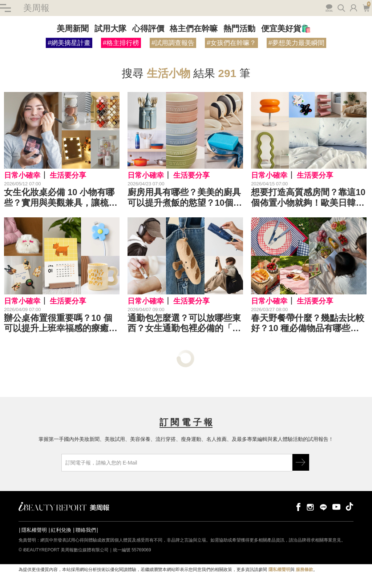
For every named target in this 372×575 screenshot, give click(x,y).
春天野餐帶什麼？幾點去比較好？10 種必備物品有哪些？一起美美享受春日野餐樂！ (307, 323)
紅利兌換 (61, 530)
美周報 (36, 8)
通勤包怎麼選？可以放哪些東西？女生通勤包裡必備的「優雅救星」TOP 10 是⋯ (184, 323)
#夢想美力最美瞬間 (296, 43)
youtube (336, 506)
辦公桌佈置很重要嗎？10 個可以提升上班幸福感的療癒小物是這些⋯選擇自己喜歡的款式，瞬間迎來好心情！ (60, 323)
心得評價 (148, 28)
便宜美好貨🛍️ (286, 28)
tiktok (349, 506)
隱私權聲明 (34, 530)
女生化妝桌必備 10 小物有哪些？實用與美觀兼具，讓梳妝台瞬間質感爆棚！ (60, 197)
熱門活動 (239, 28)
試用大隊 (110, 28)
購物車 (366, 7)
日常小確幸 (22, 176)
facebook (297, 506)
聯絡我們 (86, 530)
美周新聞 (73, 28)
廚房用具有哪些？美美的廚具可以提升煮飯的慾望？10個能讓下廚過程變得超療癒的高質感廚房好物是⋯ (185, 197)
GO (300, 462)
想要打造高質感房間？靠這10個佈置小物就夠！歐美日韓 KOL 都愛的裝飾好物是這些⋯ (308, 197)
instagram (310, 506)
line (323, 506)
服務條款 (304, 569)
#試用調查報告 (172, 43)
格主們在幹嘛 (194, 28)
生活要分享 (68, 176)
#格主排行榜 (121, 43)
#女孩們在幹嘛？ (231, 43)
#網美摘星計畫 (69, 43)
